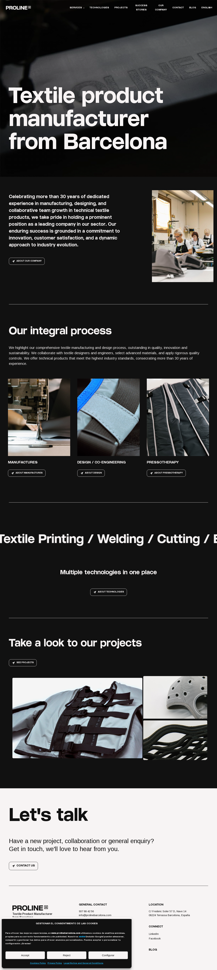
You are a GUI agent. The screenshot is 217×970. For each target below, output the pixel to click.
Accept (25, 955)
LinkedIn (154, 935)
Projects (121, 8)
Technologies (99, 8)
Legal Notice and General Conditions (83, 963)
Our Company (161, 8)
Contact (178, 8)
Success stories (141, 8)
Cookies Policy (38, 963)
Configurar (108, 955)
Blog (192, 8)
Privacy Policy (55, 963)
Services (76, 8)
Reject (67, 955)
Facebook (155, 940)
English (206, 8)
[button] (27, 261)
